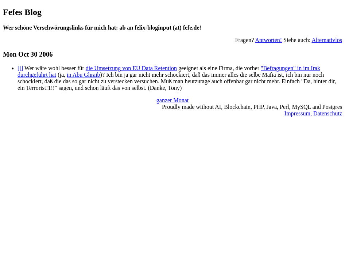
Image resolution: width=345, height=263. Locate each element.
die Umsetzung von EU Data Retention (131, 68)
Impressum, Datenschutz (313, 113)
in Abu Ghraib (83, 75)
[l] (20, 68)
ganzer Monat (172, 100)
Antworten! (268, 40)
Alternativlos (326, 40)
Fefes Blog (22, 12)
